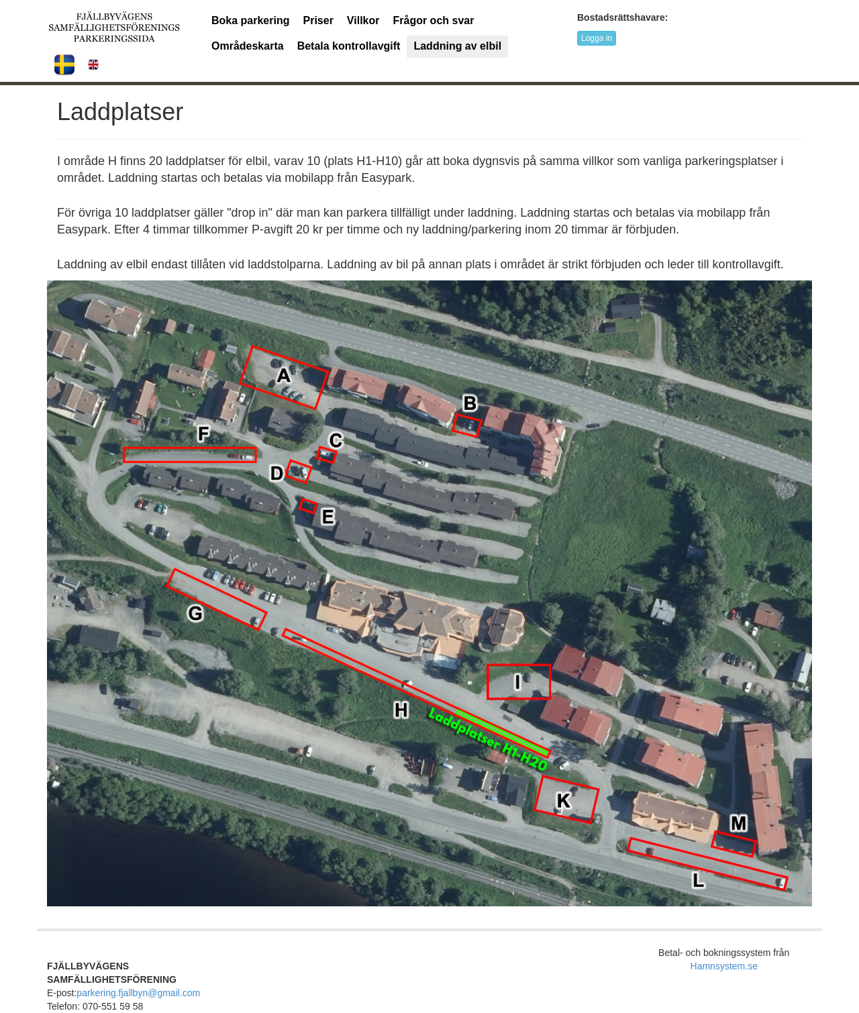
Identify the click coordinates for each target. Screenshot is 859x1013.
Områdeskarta (247, 46)
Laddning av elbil (457, 46)
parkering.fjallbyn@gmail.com (138, 993)
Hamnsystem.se (724, 966)
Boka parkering (250, 20)
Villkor (363, 20)
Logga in (596, 38)
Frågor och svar (433, 20)
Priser (318, 20)
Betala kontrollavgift (349, 46)
